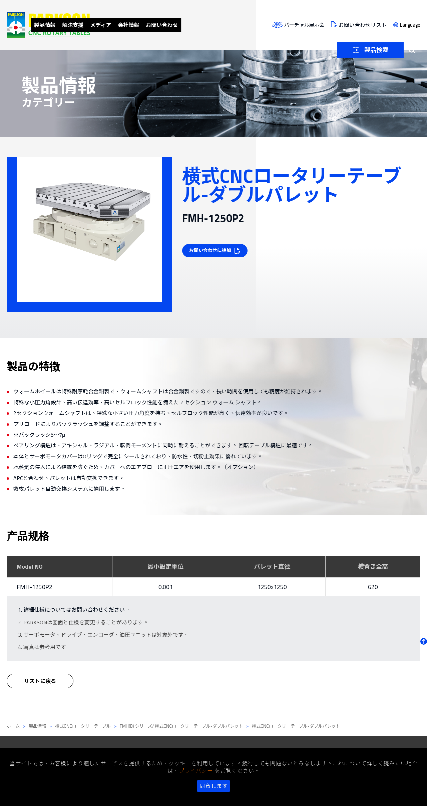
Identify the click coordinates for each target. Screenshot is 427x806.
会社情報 (218, 24)
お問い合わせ (255, 24)
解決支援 (157, 24)
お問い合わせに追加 (211, 250)
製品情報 (126, 24)
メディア (187, 24)
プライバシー (196, 771)
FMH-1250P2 (34, 586)
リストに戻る (40, 686)
